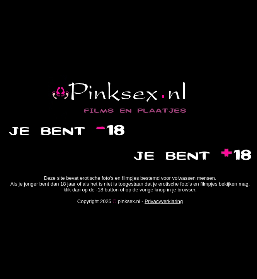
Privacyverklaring (164, 201)
